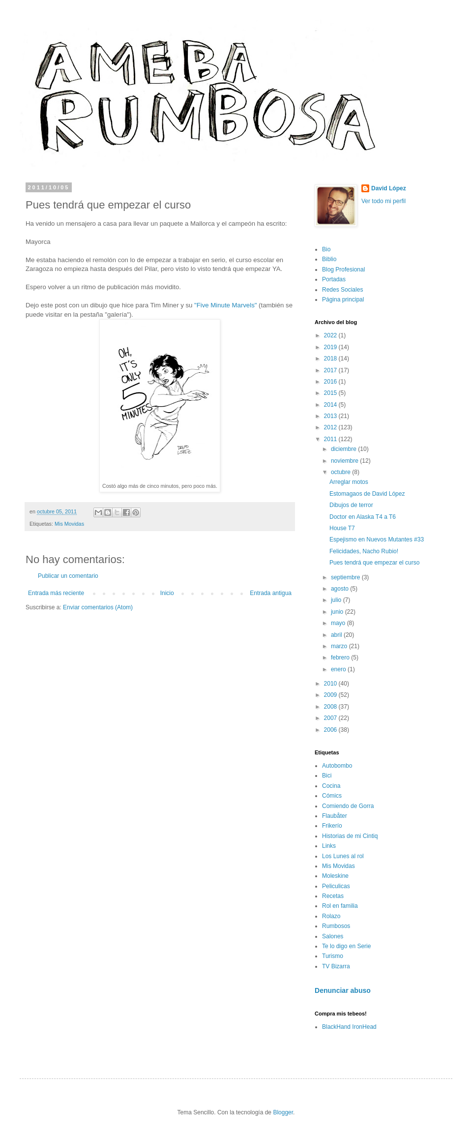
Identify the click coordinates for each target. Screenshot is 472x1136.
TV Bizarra (336, 966)
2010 (331, 683)
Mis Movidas (69, 524)
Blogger (283, 1112)
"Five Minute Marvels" (226, 305)
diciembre (344, 449)
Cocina (331, 785)
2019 (331, 347)
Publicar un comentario (68, 575)
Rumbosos (336, 926)
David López (388, 188)
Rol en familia (340, 905)
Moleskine (335, 875)
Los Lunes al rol (343, 856)
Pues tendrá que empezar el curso (374, 562)
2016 (331, 381)
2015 (331, 392)
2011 (331, 439)
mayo (339, 623)
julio (337, 600)
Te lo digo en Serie (346, 946)
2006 (331, 729)
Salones (332, 936)
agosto (340, 588)
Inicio (167, 593)
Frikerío (332, 825)
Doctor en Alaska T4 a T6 (362, 516)
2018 (331, 358)
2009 (331, 694)
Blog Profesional (343, 269)
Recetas (333, 896)
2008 (331, 706)
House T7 (342, 528)
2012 (331, 427)
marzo (340, 646)
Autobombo (337, 765)
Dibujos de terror (351, 505)
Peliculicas (336, 886)
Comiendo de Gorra (348, 806)
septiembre (346, 577)
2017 (331, 370)
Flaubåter (334, 815)
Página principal (343, 299)
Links (329, 845)
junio (338, 611)
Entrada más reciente (56, 593)
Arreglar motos (348, 481)
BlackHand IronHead (349, 1026)
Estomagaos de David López (367, 493)
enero (339, 669)
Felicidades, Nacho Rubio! (363, 551)
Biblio (329, 259)
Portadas (334, 279)
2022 (331, 335)
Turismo (332, 956)
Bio (326, 249)
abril (337, 634)
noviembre (345, 460)
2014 (331, 404)
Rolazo (331, 916)
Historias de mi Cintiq (350, 836)
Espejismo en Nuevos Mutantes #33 (376, 539)
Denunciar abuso (343, 990)
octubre (341, 472)
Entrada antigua (271, 593)
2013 (331, 416)
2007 (331, 718)
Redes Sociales (342, 289)
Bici (326, 775)
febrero (341, 657)
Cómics (332, 795)
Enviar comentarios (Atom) (98, 607)
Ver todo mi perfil (383, 201)
